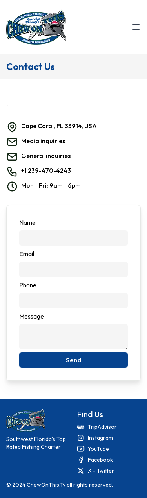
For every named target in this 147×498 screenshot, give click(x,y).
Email (26, 254)
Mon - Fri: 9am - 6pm (51, 185)
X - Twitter (101, 470)
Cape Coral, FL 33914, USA (59, 126)
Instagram (100, 437)
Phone (27, 285)
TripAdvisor (102, 426)
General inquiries (46, 155)
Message (31, 316)
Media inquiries (43, 141)
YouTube (98, 448)
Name (27, 222)
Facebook (100, 459)
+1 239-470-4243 (46, 170)
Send (73, 360)
